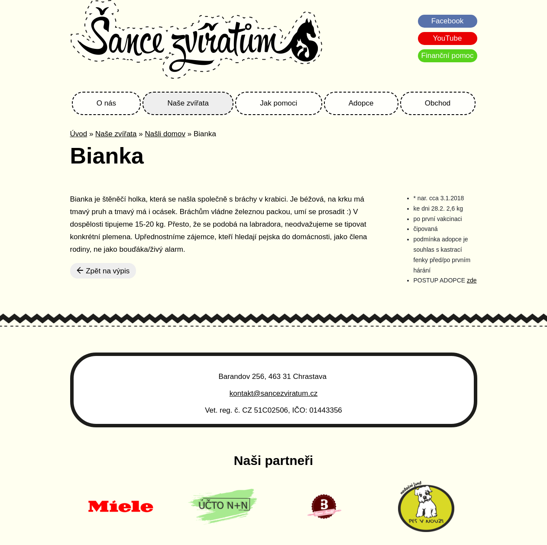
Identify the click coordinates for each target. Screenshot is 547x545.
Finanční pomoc (447, 55)
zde (472, 280)
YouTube (447, 38)
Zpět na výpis (103, 270)
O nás (106, 103)
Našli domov (165, 134)
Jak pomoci (278, 103)
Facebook (447, 21)
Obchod (438, 103)
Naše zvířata (187, 103)
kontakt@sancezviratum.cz (273, 393)
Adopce (361, 103)
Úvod (78, 134)
